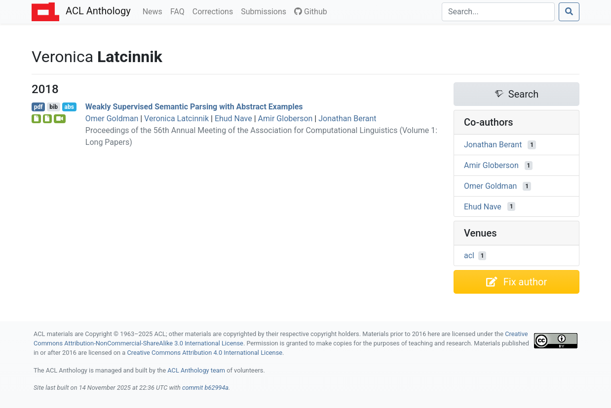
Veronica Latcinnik (176, 118)
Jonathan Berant (347, 118)
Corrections (214, 10)
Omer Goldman (111, 118)
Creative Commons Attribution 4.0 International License (204, 352)
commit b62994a (205, 387)
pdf (38, 106)
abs (69, 106)
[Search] (498, 11)
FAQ (179, 10)
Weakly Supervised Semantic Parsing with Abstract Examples (194, 106)
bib (53, 106)
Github (310, 11)
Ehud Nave (233, 118)
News (154, 10)
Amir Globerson (285, 118)
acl (469, 255)
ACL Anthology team (196, 370)
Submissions (265, 10)
